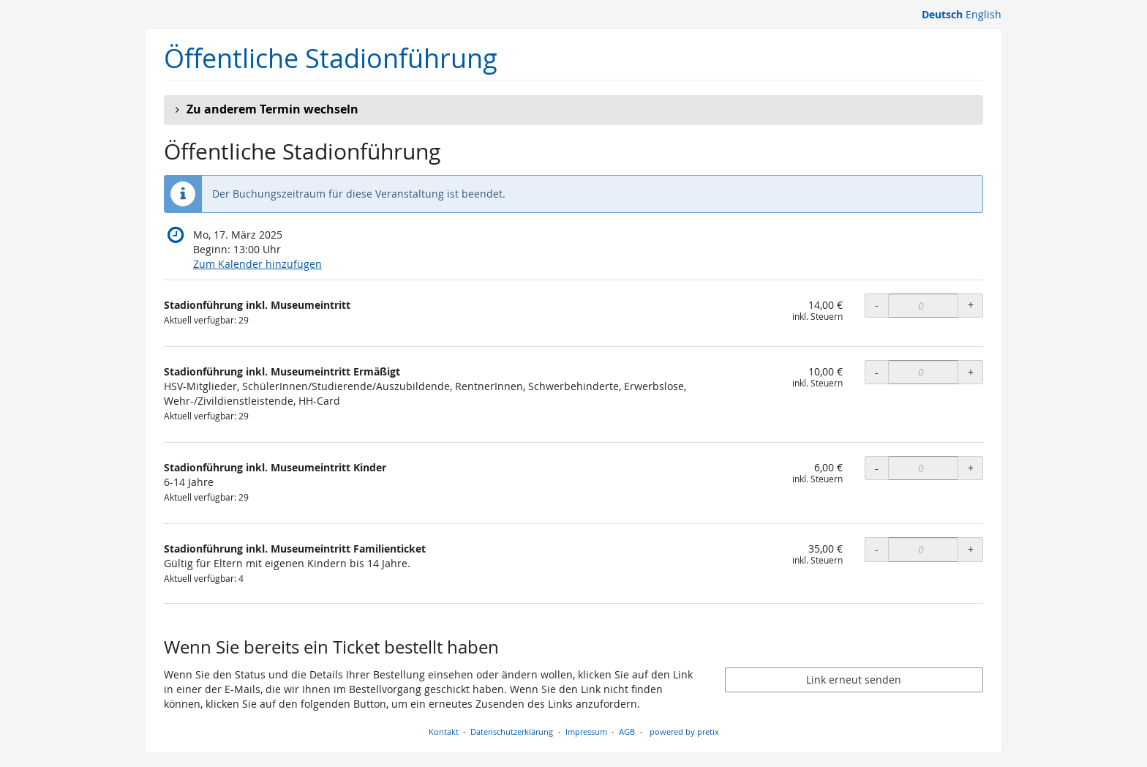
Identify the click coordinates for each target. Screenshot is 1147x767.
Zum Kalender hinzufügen (257, 264)
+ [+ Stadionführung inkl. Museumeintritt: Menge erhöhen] (971, 305)
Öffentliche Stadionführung (330, 58)
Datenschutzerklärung (511, 731)
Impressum (586, 731)
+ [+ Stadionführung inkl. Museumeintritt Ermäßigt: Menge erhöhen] (971, 372)
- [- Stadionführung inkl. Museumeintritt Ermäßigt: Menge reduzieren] (877, 372)
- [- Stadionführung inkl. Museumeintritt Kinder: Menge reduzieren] (877, 468)
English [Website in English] (983, 14)
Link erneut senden (853, 679)
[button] (573, 110)
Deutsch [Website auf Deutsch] (942, 14)
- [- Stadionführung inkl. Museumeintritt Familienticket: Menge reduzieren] (877, 549)
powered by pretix (684, 731)
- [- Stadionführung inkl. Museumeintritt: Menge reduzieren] (877, 305)
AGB (627, 731)
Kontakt (444, 731)
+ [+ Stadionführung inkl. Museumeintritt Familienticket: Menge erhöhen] (971, 549)
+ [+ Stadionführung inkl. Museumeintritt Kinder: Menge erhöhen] (971, 468)
